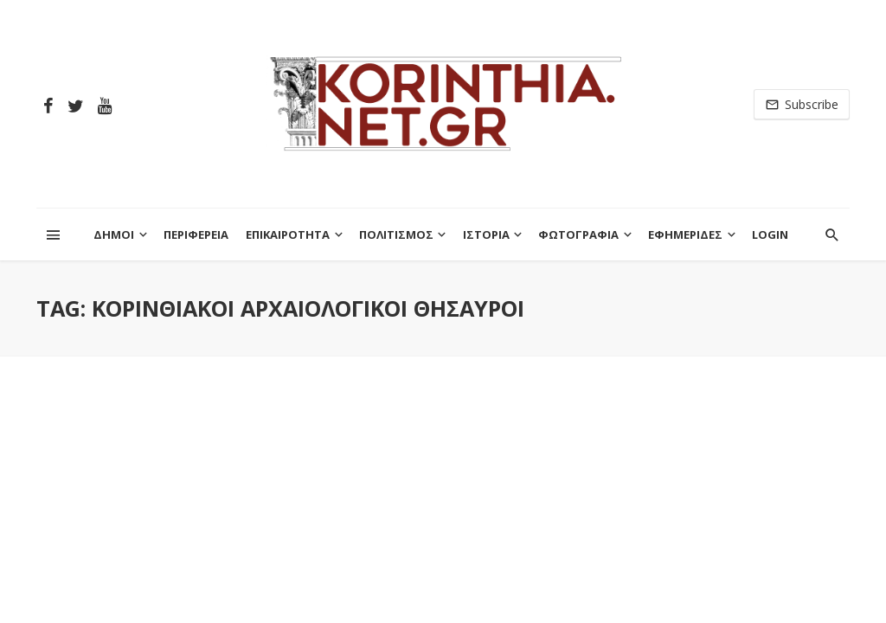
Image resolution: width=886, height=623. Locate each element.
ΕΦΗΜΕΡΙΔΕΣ (685, 234)
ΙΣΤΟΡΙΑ (486, 234)
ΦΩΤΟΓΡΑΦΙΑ (578, 234)
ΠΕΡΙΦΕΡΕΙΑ (196, 234)
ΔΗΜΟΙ (113, 234)
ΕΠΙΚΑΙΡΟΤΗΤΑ (288, 234)
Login (770, 234)
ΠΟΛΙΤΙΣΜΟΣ (396, 234)
